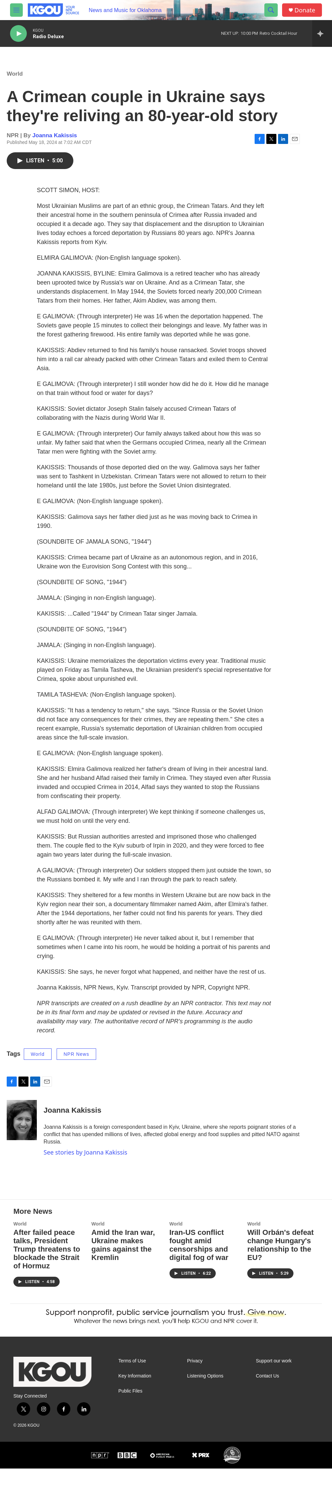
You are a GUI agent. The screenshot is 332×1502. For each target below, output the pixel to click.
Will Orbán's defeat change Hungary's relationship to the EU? (280, 1278)
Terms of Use (132, 1394)
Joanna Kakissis (54, 142)
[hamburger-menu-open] (16, 10)
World (15, 80)
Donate (304, 10)
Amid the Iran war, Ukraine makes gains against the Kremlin (123, 1278)
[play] (18, 33)
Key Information (134, 1409)
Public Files (130, 1424)
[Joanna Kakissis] (22, 1127)
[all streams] (322, 33)
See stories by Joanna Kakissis (85, 1159)
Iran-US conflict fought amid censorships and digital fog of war (199, 1278)
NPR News (76, 1060)
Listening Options (205, 1409)
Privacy (195, 1394)
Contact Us (267, 1409)
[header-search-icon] (271, 10)
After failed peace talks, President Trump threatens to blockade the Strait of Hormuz (46, 1282)
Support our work (274, 1394)
